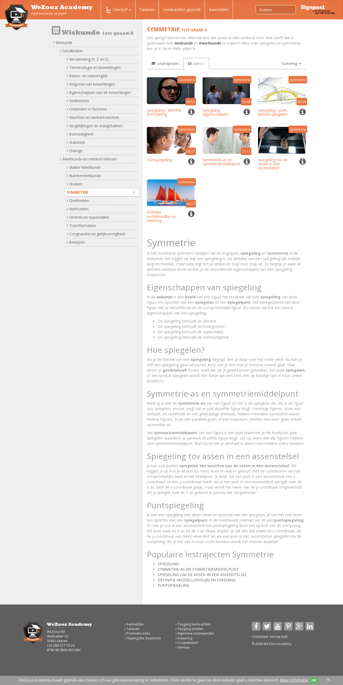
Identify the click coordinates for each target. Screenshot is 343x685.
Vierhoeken (77, 208)
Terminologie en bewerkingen (94, 67)
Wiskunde (62, 42)
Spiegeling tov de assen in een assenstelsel (273, 164)
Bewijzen (76, 242)
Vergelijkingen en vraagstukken (94, 125)
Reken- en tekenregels (87, 75)
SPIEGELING (168, 563)
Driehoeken (78, 200)
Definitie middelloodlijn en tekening (161, 216)
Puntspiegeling (159, 159)
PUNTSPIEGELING (173, 585)
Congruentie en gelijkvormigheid (96, 233)
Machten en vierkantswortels (93, 117)
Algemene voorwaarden (195, 633)
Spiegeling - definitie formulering (164, 112)
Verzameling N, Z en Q (87, 59)
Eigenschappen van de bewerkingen (99, 92)
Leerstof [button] (118, 10)
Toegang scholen (189, 629)
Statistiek (76, 142)
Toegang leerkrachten (193, 624)
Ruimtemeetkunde (84, 175)
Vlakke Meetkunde (84, 167)
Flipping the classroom (143, 638)
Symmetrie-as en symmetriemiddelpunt (221, 161)
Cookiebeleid (187, 642)
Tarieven (147, 9)
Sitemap (183, 647)
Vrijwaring (184, 638)
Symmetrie (101, 192)
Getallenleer (71, 50)
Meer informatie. (294, 680)
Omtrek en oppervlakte (88, 217)
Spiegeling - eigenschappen (216, 112)
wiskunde (183, 43)
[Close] (328, 680)
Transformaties (81, 225)
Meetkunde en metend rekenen (88, 159)
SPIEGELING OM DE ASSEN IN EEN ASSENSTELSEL (202, 574)
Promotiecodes (137, 633)
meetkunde (210, 43)
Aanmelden (219, 9)
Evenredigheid (80, 134)
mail (284, 636)
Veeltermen (78, 100)
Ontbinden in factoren (87, 109)
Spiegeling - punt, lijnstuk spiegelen (273, 112)
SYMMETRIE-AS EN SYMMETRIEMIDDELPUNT (198, 569)
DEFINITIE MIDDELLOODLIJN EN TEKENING (197, 580)
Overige (75, 150)
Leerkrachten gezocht (182, 9)
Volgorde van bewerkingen (91, 84)
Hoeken (75, 183)
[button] (291, 63)
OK (313, 680)
